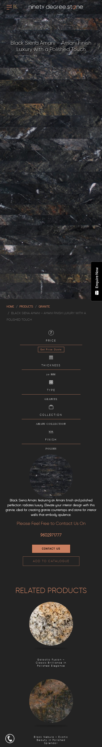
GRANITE (44, 306)
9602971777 (51, 535)
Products (26, 306)
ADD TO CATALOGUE (51, 561)
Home (10, 306)
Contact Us (51, 548)
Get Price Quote (51, 349)
